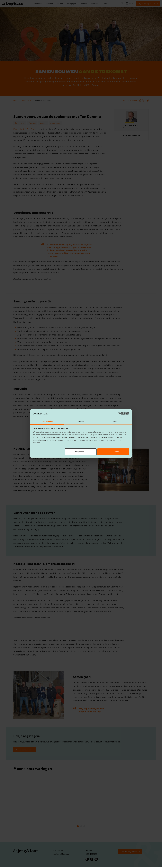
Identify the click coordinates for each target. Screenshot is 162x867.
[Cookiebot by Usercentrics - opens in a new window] (119, 413)
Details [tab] (81, 421)
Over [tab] (115, 421)
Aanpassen (81, 452)
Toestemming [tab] (47, 421)
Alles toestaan (113, 452)
